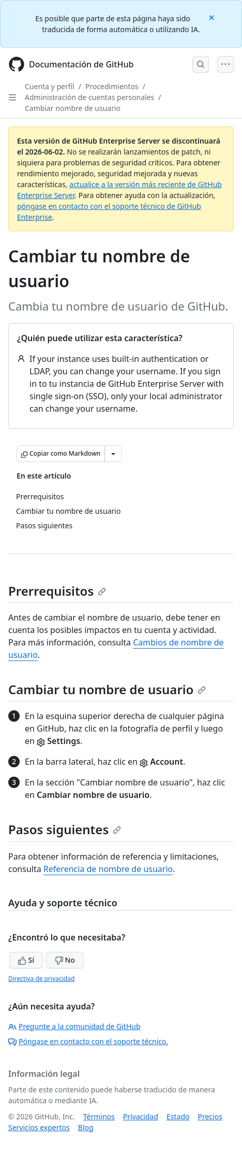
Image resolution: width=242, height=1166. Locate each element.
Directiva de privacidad (41, 978)
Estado (178, 1116)
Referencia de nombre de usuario (108, 869)
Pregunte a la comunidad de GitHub (74, 1026)
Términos (99, 1116)
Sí (26, 960)
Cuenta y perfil (49, 86)
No (65, 960)
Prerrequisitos (57, 590)
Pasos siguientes (64, 829)
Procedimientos (112, 86)
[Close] (212, 17)
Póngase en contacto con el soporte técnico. (88, 1041)
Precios (210, 1116)
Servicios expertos (39, 1127)
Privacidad (140, 1116)
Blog (86, 1127)
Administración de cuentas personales (89, 97)
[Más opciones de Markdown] (113, 453)
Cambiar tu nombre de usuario (107, 689)
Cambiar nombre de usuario (72, 108)
